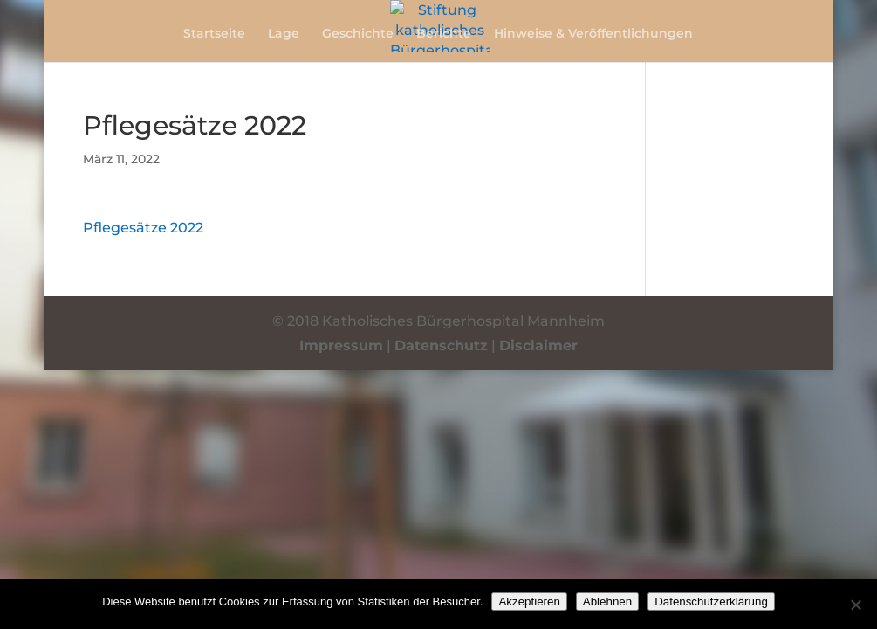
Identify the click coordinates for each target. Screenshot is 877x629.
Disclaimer (538, 345)
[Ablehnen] (855, 604)
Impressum (341, 345)
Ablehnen (607, 601)
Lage (283, 34)
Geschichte (358, 34)
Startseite (214, 34)
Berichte (443, 34)
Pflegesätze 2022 (143, 227)
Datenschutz (441, 345)
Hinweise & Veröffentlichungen (593, 34)
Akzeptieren (528, 601)
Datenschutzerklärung (711, 601)
